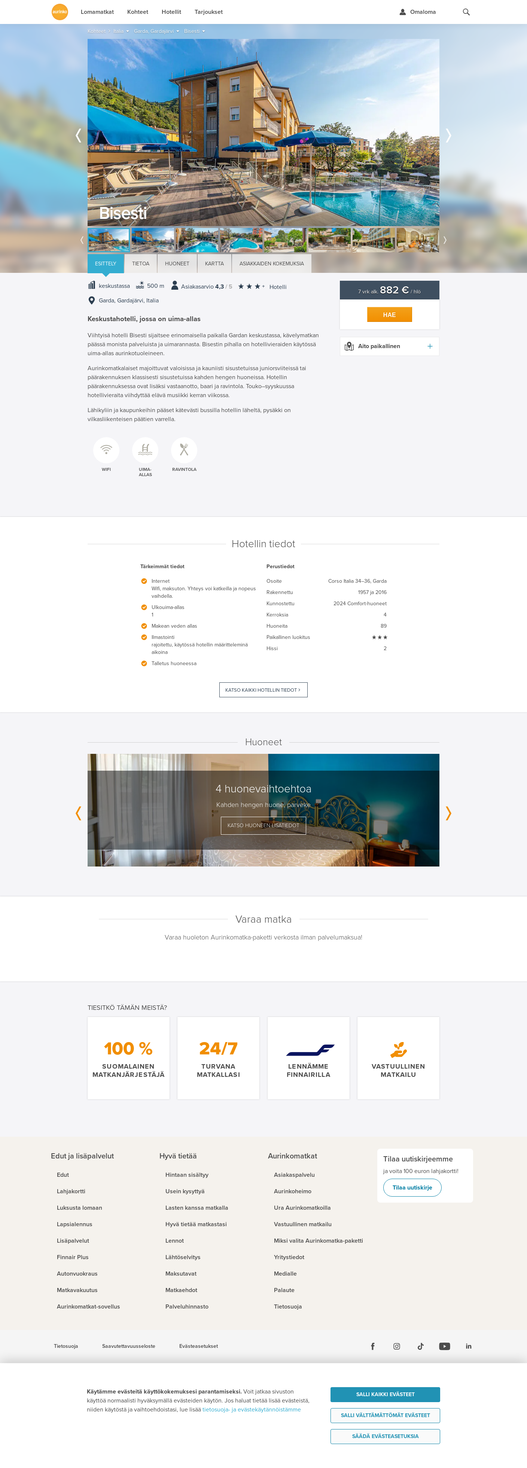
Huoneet (177, 264)
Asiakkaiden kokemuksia (272, 264)
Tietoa (140, 264)
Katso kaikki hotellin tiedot (261, 690)
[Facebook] (372, 1346)
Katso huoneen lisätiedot (263, 825)
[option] (263, 132)
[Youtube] (444, 1346)
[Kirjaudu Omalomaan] (417, 12)
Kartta (214, 264)
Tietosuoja (66, 1346)
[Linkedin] (468, 1346)
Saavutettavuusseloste (128, 1346)
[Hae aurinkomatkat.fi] (466, 12)
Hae (389, 315)
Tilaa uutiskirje (412, 1187)
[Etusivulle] (60, 12)
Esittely (105, 264)
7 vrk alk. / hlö (389, 292)
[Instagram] (396, 1346)
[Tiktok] (420, 1346)
